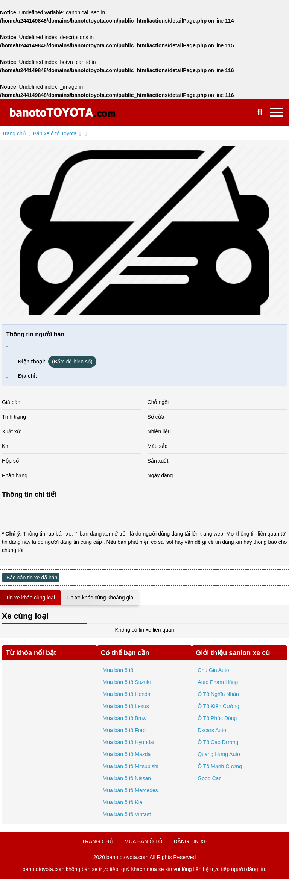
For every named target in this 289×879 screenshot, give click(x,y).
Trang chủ (14, 133)
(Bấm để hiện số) (72, 362)
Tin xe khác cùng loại (30, 598)
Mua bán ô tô (118, 670)
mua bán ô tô (144, 841)
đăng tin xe (190, 841)
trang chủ (97, 841)
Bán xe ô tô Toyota (55, 133)
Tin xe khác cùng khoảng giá (99, 598)
